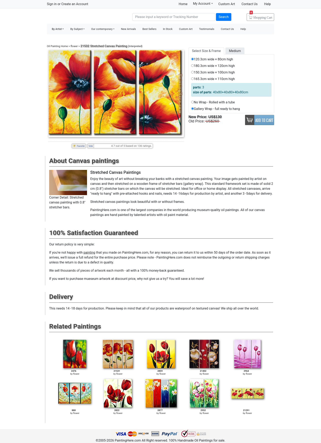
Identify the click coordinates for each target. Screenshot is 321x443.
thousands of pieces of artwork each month (92, 270)
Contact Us (250, 4)
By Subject (76, 29)
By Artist (57, 29)
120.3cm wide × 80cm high (212, 59)
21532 (84, 46)
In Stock (168, 29)
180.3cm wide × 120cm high (213, 66)
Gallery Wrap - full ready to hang (215, 109)
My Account (203, 3)
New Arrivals (128, 29)
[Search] (173, 17)
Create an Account (74, 4)
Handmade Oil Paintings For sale (77, 16)
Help (267, 4)
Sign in (52, 4)
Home (183, 4)
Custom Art (226, 4)
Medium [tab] (235, 51)
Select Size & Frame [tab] (206, 51)
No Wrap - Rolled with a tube (213, 102)
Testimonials (206, 29)
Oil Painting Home (57, 46)
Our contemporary (101, 29)
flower (74, 46)
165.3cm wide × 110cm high (213, 79)
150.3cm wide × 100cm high (213, 72)
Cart (261, 16)
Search (224, 17)
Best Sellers (149, 29)
